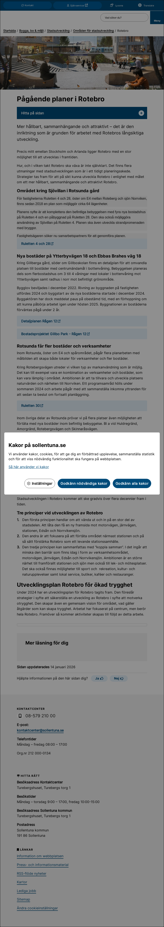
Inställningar (39, 483)
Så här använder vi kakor (29, 467)
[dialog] (82, 463)
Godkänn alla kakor (132, 483)
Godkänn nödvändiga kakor (83, 483)
